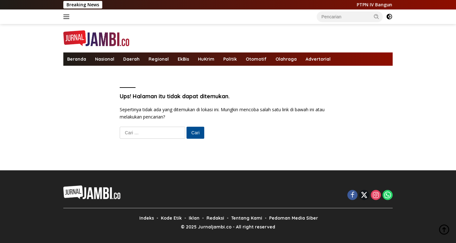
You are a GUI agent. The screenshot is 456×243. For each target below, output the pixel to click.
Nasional (104, 59)
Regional (159, 59)
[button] (376, 16)
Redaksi (215, 218)
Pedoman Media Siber (293, 218)
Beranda (76, 59)
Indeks (146, 218)
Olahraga (286, 59)
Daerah (131, 59)
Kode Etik (171, 218)
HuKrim (206, 59)
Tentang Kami (246, 218)
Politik (230, 59)
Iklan (194, 218)
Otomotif (256, 59)
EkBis (183, 59)
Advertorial (318, 59)
